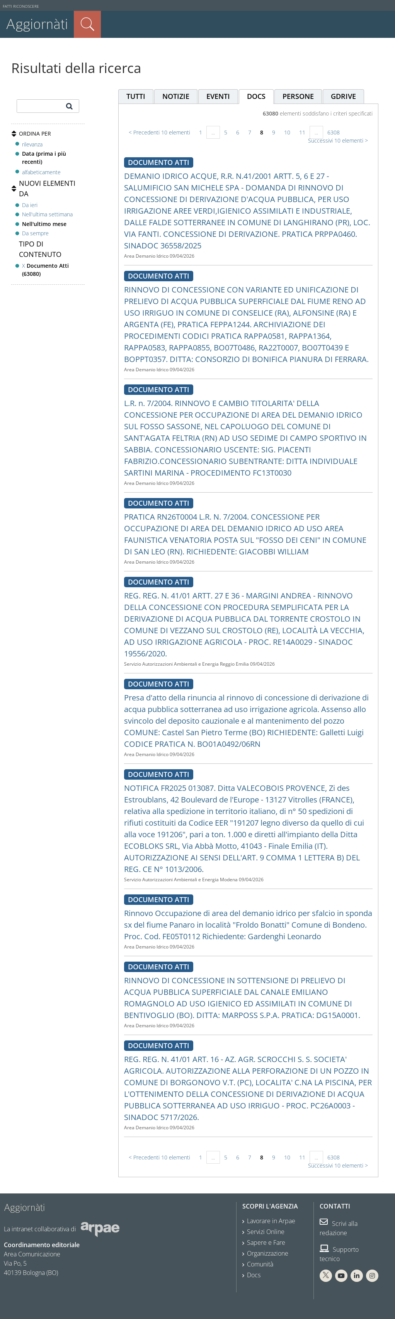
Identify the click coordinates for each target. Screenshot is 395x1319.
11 (302, 132)
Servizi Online (265, 1231)
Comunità (260, 1264)
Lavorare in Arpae (271, 1221)
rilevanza (32, 144)
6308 (333, 132)
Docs (253, 1275)
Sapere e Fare (266, 1242)
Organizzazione (267, 1253)
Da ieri (29, 205)
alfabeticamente (41, 172)
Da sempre (35, 233)
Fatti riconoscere (21, 6)
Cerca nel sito (87, 24)
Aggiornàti (37, 24)
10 (287, 132)
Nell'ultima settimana (47, 214)
